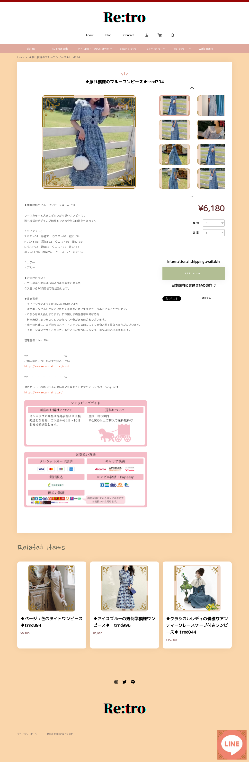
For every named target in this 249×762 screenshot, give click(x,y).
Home (20, 57)
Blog (109, 35)
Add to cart (193, 273)
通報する (206, 298)
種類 (196, 223)
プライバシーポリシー (28, 734)
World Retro (206, 48)
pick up (31, 48)
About (90, 35)
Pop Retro (178, 48)
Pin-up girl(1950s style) (93, 48)
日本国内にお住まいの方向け (193, 285)
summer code (60, 48)
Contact (129, 35)
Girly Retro (153, 48)
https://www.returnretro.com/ (43, 392)
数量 (196, 232)
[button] (192, 88)
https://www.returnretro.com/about (47, 366)
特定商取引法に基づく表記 (60, 734)
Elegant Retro (127, 48)
